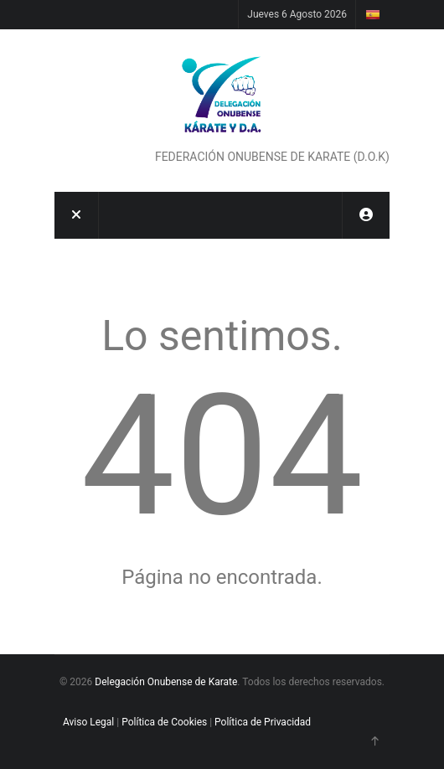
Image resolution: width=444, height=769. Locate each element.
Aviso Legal (88, 722)
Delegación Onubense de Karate (166, 682)
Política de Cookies (164, 722)
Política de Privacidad (262, 722)
